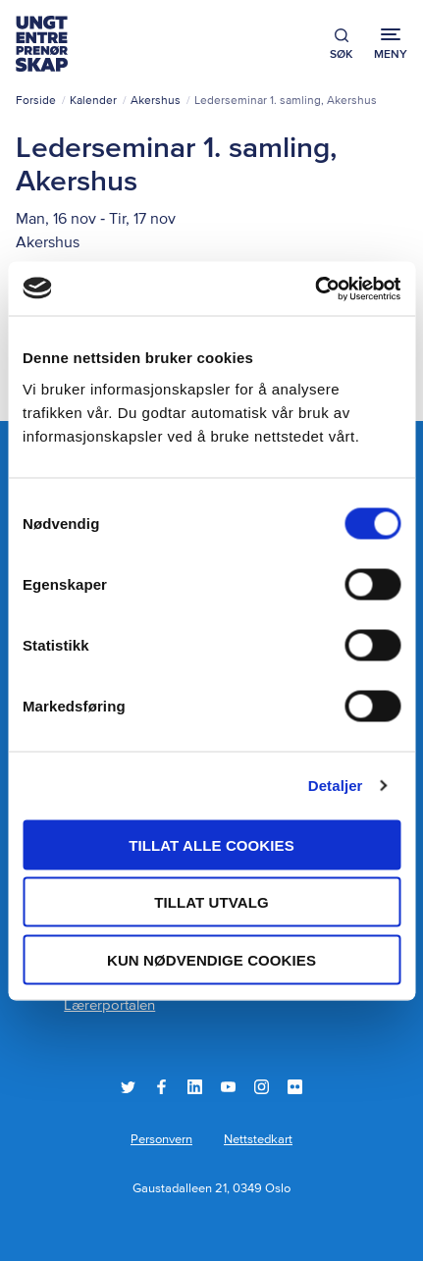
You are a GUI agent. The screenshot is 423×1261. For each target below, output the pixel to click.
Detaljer (335, 785)
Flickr (295, 1086)
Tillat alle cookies (211, 844)
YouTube (228, 1086)
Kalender (93, 101)
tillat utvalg (211, 902)
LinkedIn (194, 1086)
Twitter (128, 1086)
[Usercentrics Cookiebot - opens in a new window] (314, 288)
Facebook (161, 1086)
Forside (36, 101)
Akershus (156, 101)
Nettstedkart (258, 1139)
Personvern (161, 1139)
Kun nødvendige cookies (211, 959)
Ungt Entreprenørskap (42, 44)
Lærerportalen (109, 1005)
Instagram (261, 1086)
